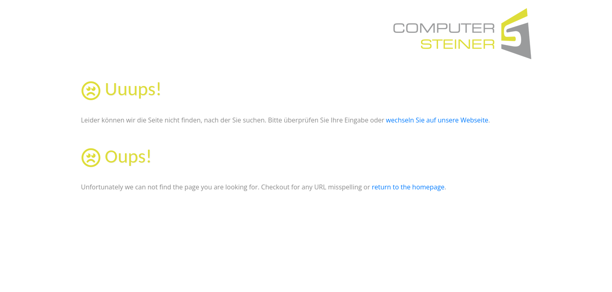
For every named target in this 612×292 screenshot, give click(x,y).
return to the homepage (408, 186)
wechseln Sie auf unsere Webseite (437, 120)
